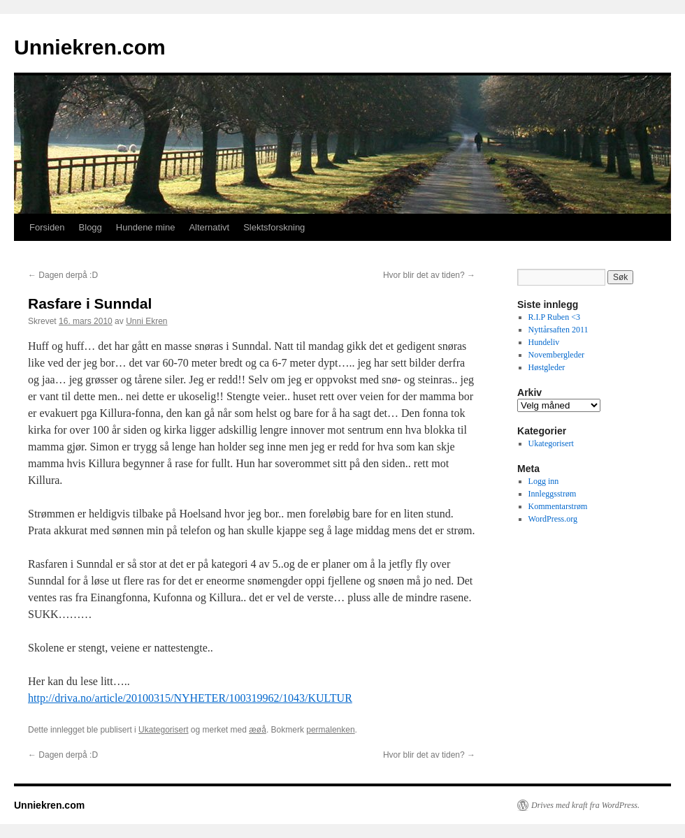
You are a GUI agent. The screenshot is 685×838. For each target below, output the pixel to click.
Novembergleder (556, 355)
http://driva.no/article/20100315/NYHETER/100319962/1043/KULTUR (190, 698)
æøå (257, 730)
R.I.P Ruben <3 (554, 317)
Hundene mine (145, 227)
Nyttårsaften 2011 (558, 330)
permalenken (330, 730)
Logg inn (543, 481)
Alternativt (209, 227)
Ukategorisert (163, 730)
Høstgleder (546, 367)
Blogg (90, 227)
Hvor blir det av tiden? (429, 275)
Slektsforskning (274, 227)
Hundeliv (544, 342)
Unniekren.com (90, 47)
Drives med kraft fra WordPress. (585, 805)
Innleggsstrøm (552, 494)
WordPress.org (552, 519)
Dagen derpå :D (63, 275)
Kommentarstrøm (558, 506)
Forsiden (47, 227)
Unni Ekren (146, 321)
